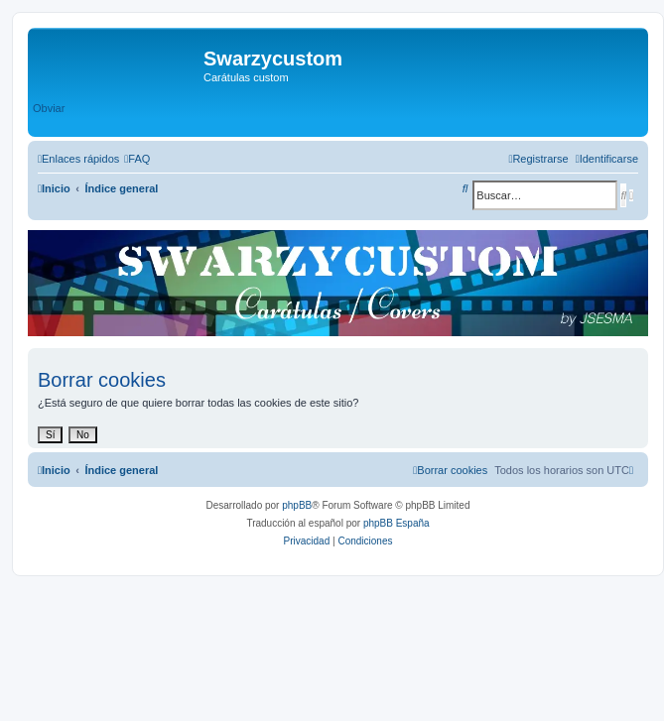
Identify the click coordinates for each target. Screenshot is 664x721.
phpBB (297, 505)
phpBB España (396, 523)
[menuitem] (137, 159)
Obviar (49, 108)
